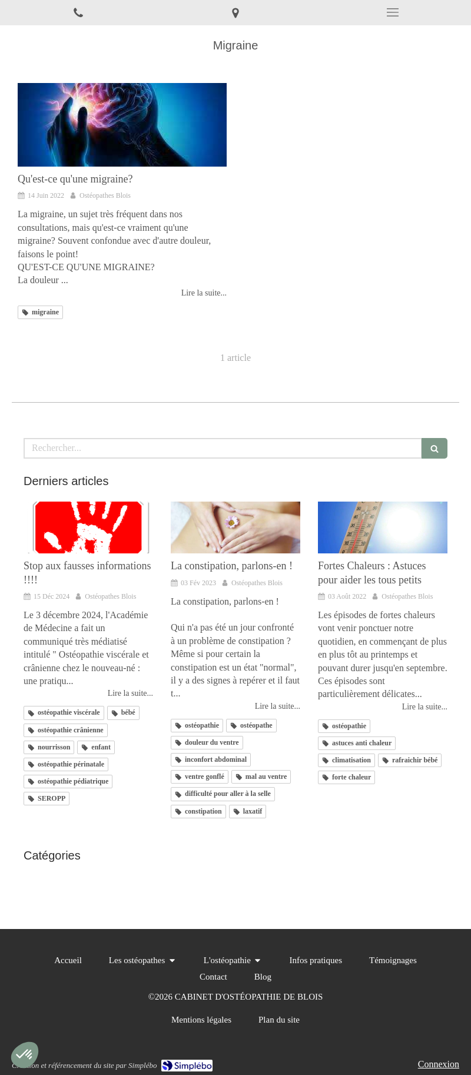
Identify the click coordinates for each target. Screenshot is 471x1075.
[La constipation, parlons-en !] (235, 527)
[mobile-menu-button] (392, 12)
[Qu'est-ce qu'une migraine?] (122, 125)
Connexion (438, 1064)
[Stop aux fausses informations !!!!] (88, 527)
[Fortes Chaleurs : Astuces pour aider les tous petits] (382, 527)
